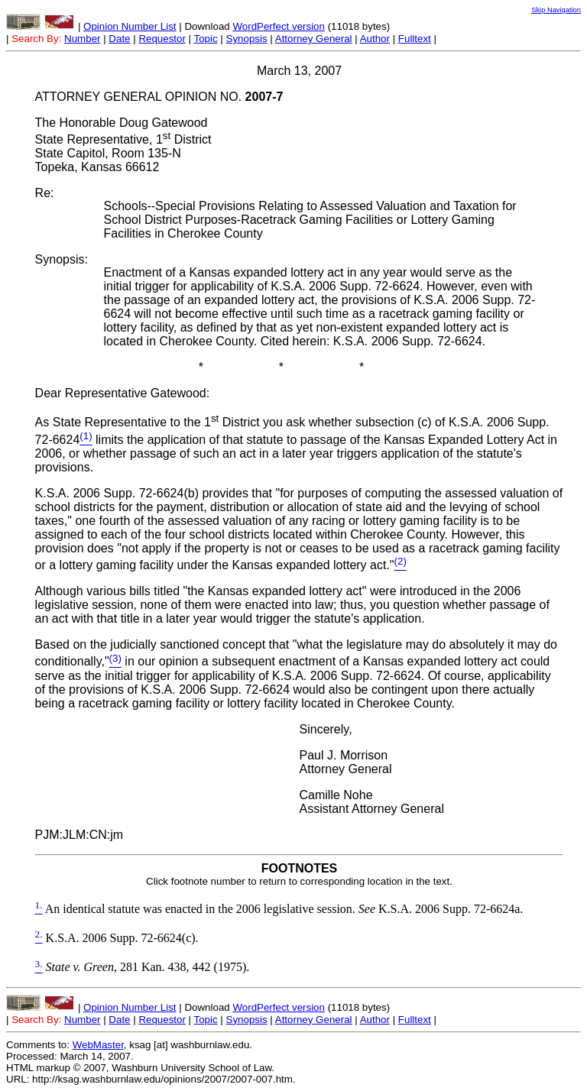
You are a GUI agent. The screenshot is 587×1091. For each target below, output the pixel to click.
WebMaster (98, 1045)
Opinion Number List (130, 26)
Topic (206, 38)
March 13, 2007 (299, 70)
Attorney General (313, 38)
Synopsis (247, 38)
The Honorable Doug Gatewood (121, 122)
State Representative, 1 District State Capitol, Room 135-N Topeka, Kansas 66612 (123, 153)
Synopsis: (61, 259)
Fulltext (414, 38)
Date (119, 38)
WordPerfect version (278, 26)
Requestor (162, 38)
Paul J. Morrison (344, 755)
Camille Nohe (336, 794)
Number (82, 38)
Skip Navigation (556, 10)
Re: (44, 192)
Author (375, 38)
